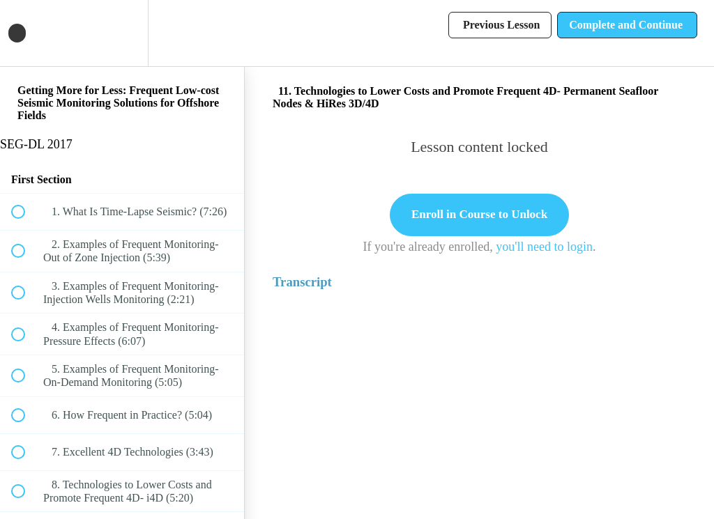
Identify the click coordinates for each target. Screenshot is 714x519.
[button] (26, 33)
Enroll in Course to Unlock (479, 214)
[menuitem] (122, 33)
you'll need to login (544, 247)
